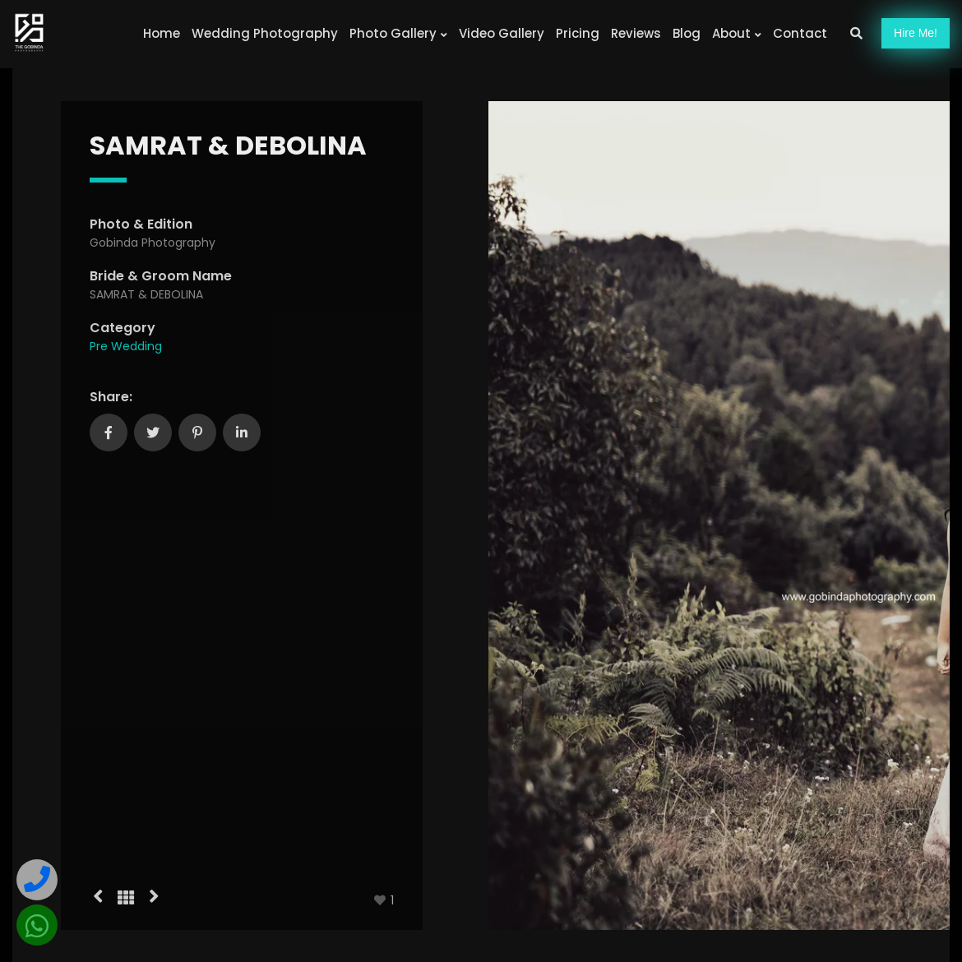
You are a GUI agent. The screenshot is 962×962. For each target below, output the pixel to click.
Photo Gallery (398, 33)
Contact (800, 33)
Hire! (915, 32)
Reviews (636, 33)
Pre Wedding (126, 346)
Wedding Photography (265, 33)
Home (161, 33)
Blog (687, 33)
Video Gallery (501, 33)
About (736, 33)
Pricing (577, 33)
